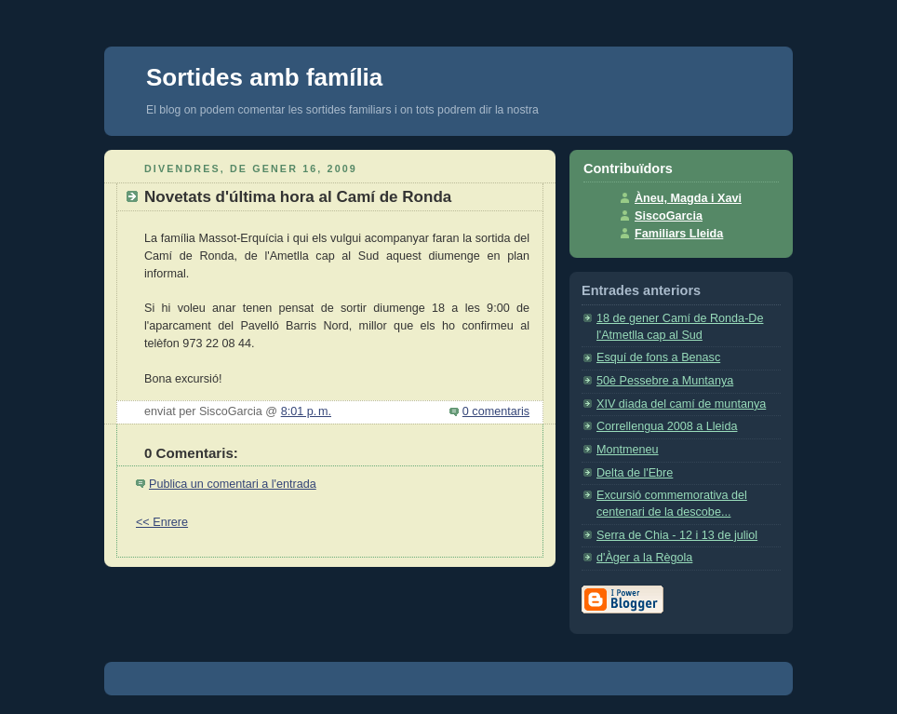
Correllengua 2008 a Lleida (666, 426)
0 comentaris (495, 411)
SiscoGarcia (669, 215)
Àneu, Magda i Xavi (688, 198)
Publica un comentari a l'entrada (232, 484)
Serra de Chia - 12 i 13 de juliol (676, 535)
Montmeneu (627, 449)
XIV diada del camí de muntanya (681, 404)
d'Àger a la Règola (644, 557)
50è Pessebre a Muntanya (664, 380)
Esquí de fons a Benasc (658, 357)
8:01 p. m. (306, 411)
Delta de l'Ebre (634, 472)
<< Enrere (162, 522)
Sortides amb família (264, 77)
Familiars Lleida (679, 233)
